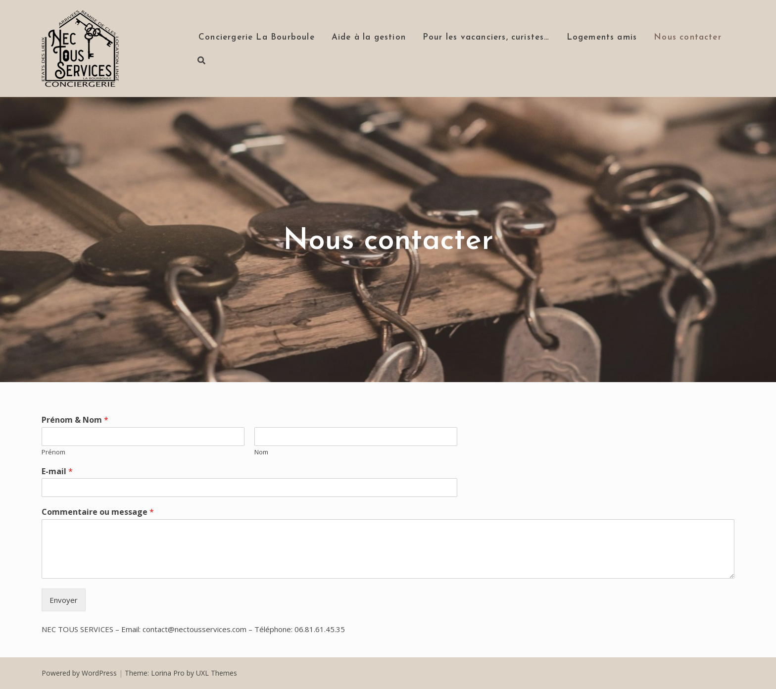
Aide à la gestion (369, 37)
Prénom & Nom (75, 420)
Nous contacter (688, 37)
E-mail (57, 471)
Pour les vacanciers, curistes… (486, 37)
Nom (261, 452)
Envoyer (63, 600)
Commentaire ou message (98, 512)
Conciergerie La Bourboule (256, 37)
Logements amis (602, 37)
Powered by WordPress (79, 673)
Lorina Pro (168, 673)
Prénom (53, 452)
